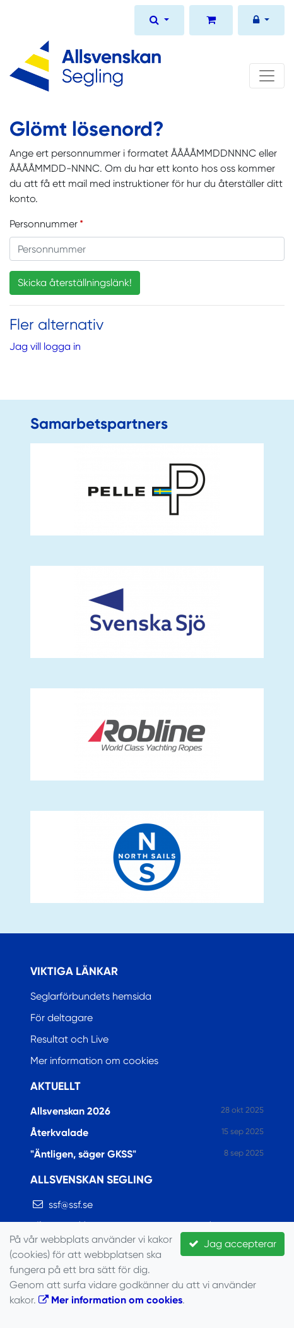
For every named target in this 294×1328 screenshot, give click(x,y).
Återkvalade (59, 1133)
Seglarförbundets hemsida (90, 996)
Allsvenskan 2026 (70, 1111)
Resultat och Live (69, 1039)
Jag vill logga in (45, 346)
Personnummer (43, 224)
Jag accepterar (232, 1244)
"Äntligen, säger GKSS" (83, 1154)
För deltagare (61, 1018)
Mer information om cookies (94, 1061)
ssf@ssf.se (71, 1205)
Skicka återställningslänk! (75, 283)
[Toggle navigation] (267, 75)
